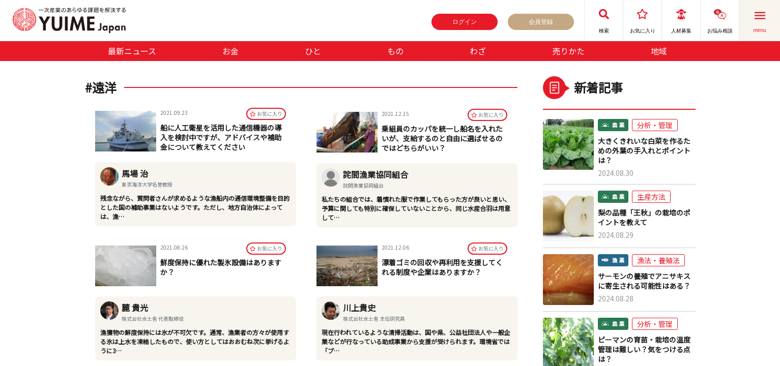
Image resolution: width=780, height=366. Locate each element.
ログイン (464, 21)
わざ (478, 51)
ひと (313, 51)
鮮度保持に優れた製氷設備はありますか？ (220, 267)
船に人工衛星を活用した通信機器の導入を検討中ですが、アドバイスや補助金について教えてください (220, 138)
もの (395, 51)
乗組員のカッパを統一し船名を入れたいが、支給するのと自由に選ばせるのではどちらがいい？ (442, 138)
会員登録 (541, 21)
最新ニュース (132, 51)
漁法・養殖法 (658, 260)
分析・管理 (655, 125)
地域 (659, 51)
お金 (230, 51)
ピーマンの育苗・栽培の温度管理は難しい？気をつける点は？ (644, 349)
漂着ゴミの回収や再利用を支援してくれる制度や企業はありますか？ (442, 267)
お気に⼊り (266, 114)
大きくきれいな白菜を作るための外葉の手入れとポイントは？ (644, 150)
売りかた (568, 51)
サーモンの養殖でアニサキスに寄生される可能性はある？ (644, 281)
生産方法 (651, 197)
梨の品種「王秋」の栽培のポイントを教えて (644, 217)
